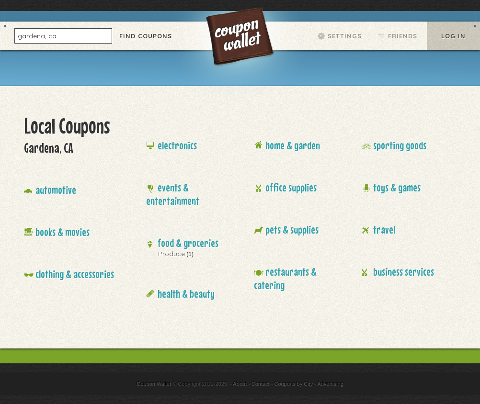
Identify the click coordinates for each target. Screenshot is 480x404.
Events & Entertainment (172, 194)
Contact (260, 384)
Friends (402, 36)
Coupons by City (293, 384)
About (240, 384)
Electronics (177, 145)
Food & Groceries (188, 242)
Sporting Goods (399, 145)
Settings (345, 36)
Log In (453, 36)
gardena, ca (37, 35)
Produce (171, 253)
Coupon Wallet (241, 38)
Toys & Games (397, 187)
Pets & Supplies (292, 229)
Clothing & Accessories (74, 274)
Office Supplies (291, 187)
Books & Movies (62, 231)
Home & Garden (292, 145)
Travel (384, 229)
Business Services (403, 271)
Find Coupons (145, 36)
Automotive (55, 189)
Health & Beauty (186, 293)
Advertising (330, 384)
